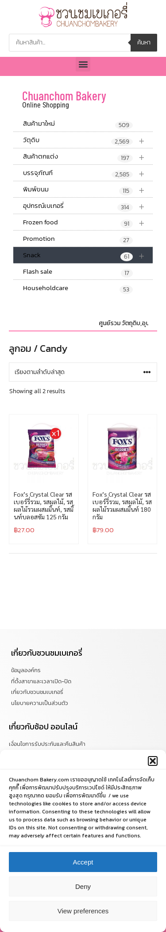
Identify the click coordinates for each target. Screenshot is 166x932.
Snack (88, 255)
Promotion (78, 239)
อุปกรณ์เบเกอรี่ (88, 206)
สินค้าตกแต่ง (88, 156)
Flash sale (78, 272)
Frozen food (88, 222)
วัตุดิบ (88, 140)
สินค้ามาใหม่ (78, 124)
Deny (83, 896)
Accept (83, 871)
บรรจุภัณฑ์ (88, 173)
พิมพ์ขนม (88, 189)
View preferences (83, 920)
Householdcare (78, 288)
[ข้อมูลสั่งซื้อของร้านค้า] (83, 372)
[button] (152, 770)
